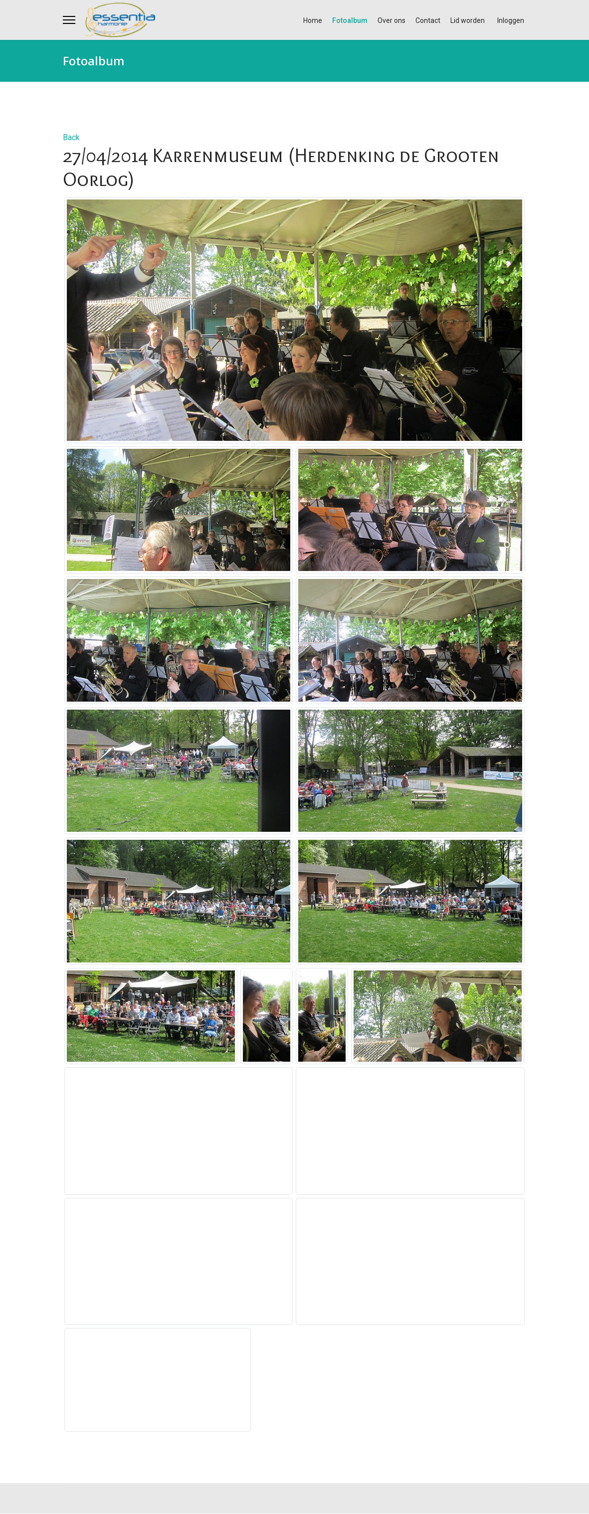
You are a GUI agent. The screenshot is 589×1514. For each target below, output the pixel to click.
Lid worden (467, 20)
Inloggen (510, 20)
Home (312, 20)
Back (71, 137)
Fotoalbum (350, 20)
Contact (427, 20)
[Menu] (69, 20)
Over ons (391, 20)
